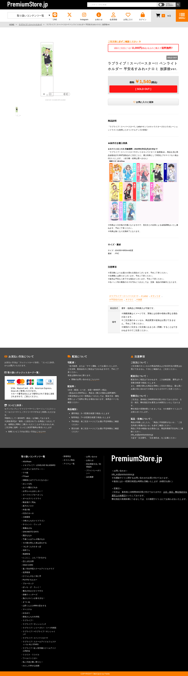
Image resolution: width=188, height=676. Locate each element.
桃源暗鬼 (26, 554)
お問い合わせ (91, 457)
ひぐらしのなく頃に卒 (32, 576)
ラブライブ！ (28, 620)
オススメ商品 (69, 460)
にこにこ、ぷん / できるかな (34, 558)
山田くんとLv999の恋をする (34, 606)
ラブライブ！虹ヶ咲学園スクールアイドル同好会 (39, 649)
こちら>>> (41, 432)
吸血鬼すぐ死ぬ (29, 502)
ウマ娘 (25, 473)
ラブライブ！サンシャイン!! (34, 624)
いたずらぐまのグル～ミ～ (34, 469)
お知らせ (98, 16)
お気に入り (128, 16)
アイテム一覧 (69, 464)
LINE (54, 16)
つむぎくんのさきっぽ (32, 546)
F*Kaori (26, 476)
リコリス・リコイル (31, 655)
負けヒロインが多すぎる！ (34, 598)
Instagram (84, 16)
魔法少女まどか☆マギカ (33, 591)
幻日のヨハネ (28, 513)
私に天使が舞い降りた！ (33, 662)
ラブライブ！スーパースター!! (30, 24)
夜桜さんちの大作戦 (31, 617)
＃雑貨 (139, 299)
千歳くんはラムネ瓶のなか (34, 539)
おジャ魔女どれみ (30, 487)
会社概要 (90, 477)
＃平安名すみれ (116, 299)
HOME (11, 24)
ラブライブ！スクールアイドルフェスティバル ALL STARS (39, 643)
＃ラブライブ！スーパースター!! (123, 296)
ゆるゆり (26, 613)
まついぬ (26, 602)
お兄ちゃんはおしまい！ (33, 491)
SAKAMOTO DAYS (31, 532)
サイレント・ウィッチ (32, 524)
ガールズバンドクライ (32, 498)
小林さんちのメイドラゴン (34, 521)
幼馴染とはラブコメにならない (36, 480)
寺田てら (26, 550)
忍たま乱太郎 (28, 561)
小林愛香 (26, 517)
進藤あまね (27, 528)
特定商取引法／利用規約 (93, 465)
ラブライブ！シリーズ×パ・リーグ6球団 (39, 628)
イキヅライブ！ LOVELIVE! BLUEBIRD (39, 465)
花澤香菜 (26, 572)
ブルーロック (28, 583)
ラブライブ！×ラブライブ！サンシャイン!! (39, 632)
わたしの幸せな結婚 (31, 666)
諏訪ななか (27, 535)
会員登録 (113, 16)
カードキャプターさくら (33, 495)
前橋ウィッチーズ (30, 595)
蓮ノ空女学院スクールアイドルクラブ (38, 569)
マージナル (27, 609)
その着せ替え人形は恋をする (35, 543)
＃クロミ (130, 299)
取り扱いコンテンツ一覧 (30, 15)
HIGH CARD (28, 565)
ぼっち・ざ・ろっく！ (32, 587)
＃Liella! (144, 296)
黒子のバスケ (28, 506)
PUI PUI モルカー (30, 580)
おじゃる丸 (27, 484)
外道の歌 (26, 510)
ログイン (142, 16)
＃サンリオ (155, 296)
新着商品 (67, 456)
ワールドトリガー (30, 658)
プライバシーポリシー (93, 471)
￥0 (163, 15)
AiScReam (27, 462)
